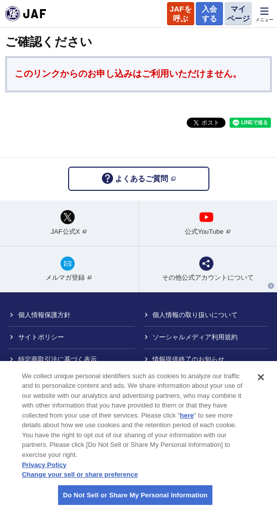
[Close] (261, 384)
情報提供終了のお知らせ (188, 359)
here (187, 422)
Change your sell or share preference (80, 481)
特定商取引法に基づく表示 (57, 359)
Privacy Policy (44, 471)
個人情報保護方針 (44, 315)
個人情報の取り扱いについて (195, 315)
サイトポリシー (41, 337)
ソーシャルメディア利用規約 (195, 337)
